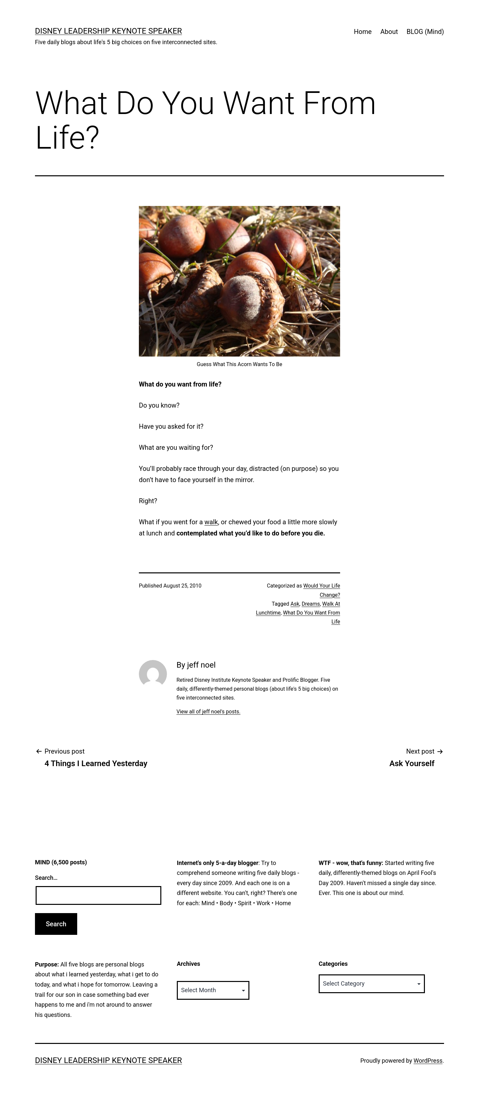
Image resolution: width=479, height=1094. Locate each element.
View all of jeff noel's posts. (208, 711)
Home (363, 32)
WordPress (428, 1060)
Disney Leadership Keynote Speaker (108, 31)
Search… (46, 877)
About (389, 32)
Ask (295, 604)
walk (211, 522)
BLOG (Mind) (425, 32)
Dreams (311, 604)
